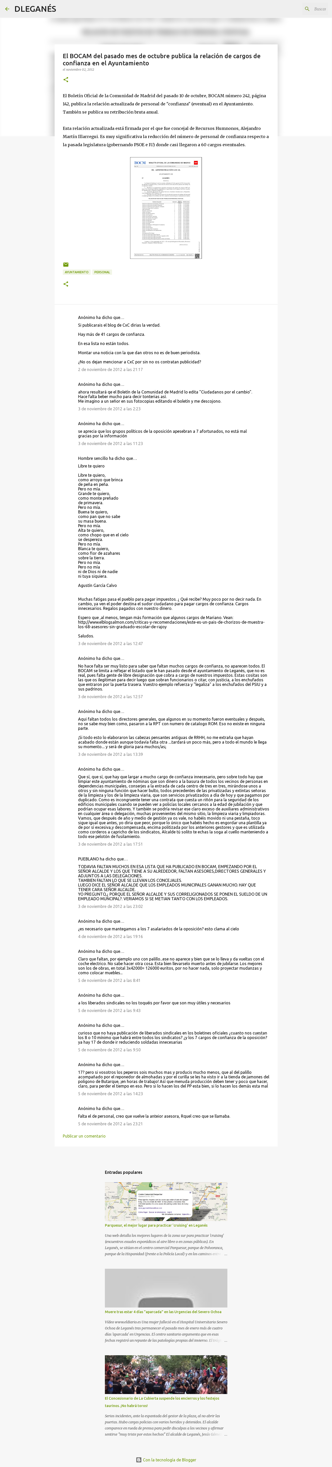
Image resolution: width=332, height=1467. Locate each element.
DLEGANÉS (35, 8)
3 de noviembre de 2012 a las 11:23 (110, 443)
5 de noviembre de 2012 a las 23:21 (110, 1123)
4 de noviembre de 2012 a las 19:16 (110, 936)
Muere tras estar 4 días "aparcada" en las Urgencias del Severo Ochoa (163, 1312)
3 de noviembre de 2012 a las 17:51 (110, 844)
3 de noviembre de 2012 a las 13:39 (110, 754)
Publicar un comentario (84, 1136)
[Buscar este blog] (301, 9)
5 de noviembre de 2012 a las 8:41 (109, 980)
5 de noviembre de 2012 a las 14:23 (110, 1093)
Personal (102, 272)
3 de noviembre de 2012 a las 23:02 (110, 906)
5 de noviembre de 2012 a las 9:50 (109, 1049)
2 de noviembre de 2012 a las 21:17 (110, 369)
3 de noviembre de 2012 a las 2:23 (109, 408)
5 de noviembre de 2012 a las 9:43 (109, 1010)
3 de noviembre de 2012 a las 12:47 (110, 643)
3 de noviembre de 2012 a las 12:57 (110, 696)
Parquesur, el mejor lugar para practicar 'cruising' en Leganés (156, 1225)
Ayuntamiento (77, 272)
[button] (66, 80)
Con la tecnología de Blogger (166, 1460)
